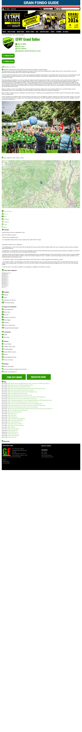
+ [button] (3, 162)
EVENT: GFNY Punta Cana (13, 434)
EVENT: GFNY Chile (12, 437)
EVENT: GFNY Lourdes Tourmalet (15, 424)
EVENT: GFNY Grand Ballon (13, 429)
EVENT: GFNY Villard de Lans (14, 422)
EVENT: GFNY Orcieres (13, 430)
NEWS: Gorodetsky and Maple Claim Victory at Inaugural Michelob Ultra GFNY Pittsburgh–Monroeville (30, 400)
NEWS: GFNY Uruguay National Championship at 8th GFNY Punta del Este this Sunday (26, 388)
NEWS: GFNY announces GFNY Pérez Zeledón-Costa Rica (20, 385)
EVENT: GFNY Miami (12, 415)
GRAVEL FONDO (30, 31)
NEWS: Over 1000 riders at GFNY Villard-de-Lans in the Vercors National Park (25, 404)
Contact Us (5, 460)
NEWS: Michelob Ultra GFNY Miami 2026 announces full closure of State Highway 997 (26, 397)
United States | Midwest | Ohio (8, 35)
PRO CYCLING (11, 31)
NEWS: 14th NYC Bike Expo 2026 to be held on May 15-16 (20, 395)
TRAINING (58, 31)
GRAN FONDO (20, 31)
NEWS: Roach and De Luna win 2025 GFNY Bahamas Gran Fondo (22, 399)
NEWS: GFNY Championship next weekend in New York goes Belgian (23, 407)
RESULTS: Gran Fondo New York (15, 412)
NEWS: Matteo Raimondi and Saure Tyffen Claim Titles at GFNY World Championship (26, 405)
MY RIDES (7, 9)
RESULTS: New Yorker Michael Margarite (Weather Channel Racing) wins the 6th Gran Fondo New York (30, 409)
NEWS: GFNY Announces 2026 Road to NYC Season (19, 387)
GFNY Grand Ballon (20, 35)
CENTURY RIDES (44, 31)
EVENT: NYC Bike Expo (12, 417)
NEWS (4, 31)
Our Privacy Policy (6, 463)
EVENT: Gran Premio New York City (15, 420)
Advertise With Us (6, 461)
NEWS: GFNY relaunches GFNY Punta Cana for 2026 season (21, 390)
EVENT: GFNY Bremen (13, 432)
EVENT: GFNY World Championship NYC (16, 419)
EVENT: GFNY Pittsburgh (13, 435)
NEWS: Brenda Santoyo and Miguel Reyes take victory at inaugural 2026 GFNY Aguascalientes (28, 383)
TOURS (52, 31)
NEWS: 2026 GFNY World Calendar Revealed (17, 393)
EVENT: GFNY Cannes (12, 414)
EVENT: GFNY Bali (11, 427)
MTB (37, 31)
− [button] (3, 165)
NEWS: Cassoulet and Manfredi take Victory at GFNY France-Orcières (23, 402)
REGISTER (13, 9)
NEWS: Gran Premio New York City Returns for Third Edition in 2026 (22, 392)
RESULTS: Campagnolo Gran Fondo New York (17, 410)
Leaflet (71, 207)
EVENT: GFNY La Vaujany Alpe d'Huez (16, 425)
